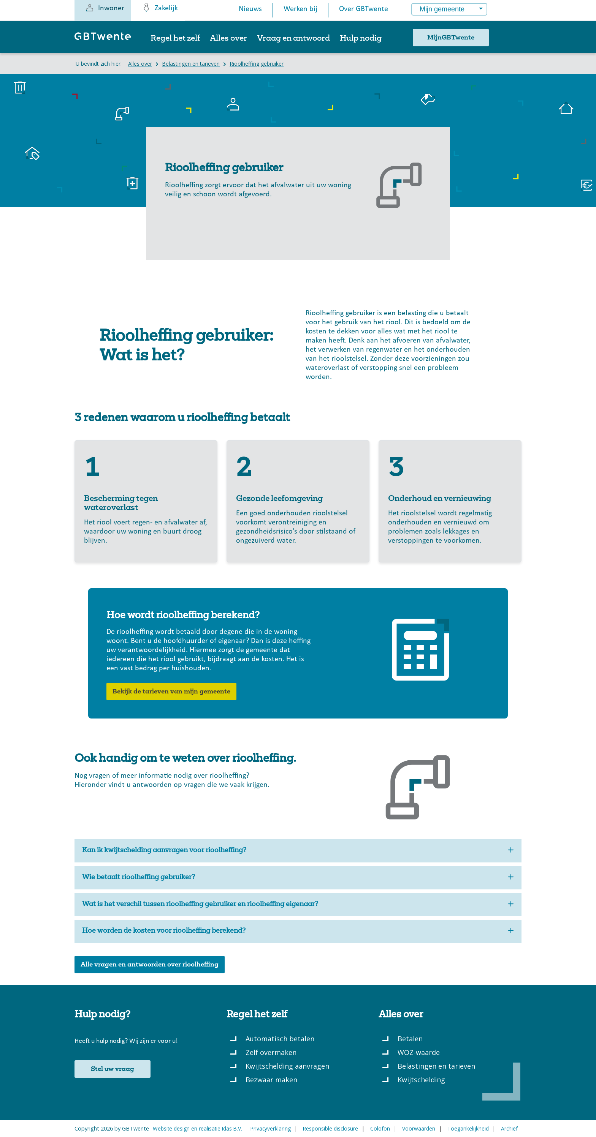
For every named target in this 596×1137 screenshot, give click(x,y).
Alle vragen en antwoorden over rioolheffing (150, 965)
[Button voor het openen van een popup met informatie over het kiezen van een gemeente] (504, 11)
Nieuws (250, 9)
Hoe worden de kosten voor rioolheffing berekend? (298, 931)
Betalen (410, 1038)
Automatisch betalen (280, 1038)
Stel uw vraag (112, 1069)
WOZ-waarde (419, 1052)
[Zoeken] (510, 40)
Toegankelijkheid (468, 1128)
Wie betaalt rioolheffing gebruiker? (298, 877)
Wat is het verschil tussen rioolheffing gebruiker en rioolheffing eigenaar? (298, 904)
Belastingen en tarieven (436, 1066)
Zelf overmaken (271, 1052)
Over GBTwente (363, 9)
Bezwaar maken (271, 1079)
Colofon (380, 1128)
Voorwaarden (418, 1128)
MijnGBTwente (450, 38)
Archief (509, 1128)
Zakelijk (160, 7)
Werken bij (300, 9)
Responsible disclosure (330, 1128)
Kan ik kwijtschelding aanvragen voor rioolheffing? (298, 850)
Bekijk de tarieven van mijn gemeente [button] (171, 692)
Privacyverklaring (270, 1128)
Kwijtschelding (421, 1079)
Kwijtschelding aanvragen (287, 1066)
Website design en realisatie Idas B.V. (197, 1128)
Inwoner (104, 7)
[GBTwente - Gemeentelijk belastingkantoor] (106, 39)
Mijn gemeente (442, 9)
